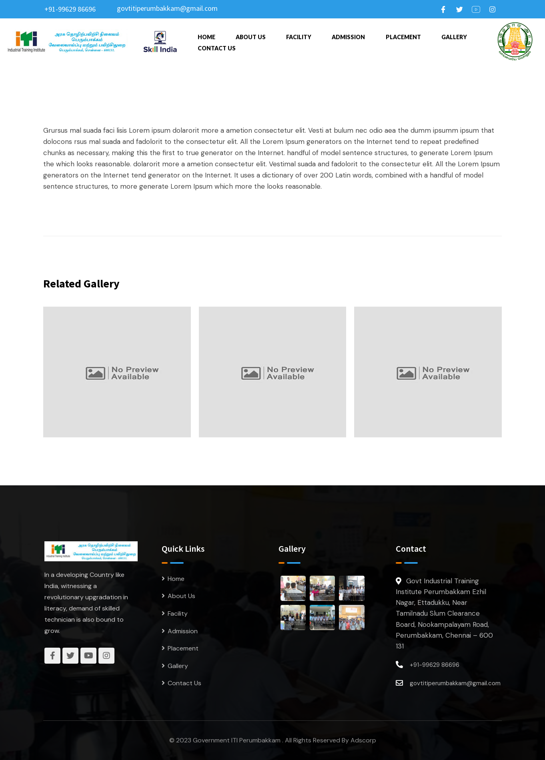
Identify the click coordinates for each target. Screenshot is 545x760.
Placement (403, 37)
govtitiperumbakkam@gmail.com (167, 8)
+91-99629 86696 (70, 9)
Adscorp (363, 740)
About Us (251, 37)
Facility (298, 37)
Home (206, 37)
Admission (348, 37)
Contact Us (217, 48)
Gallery (454, 37)
